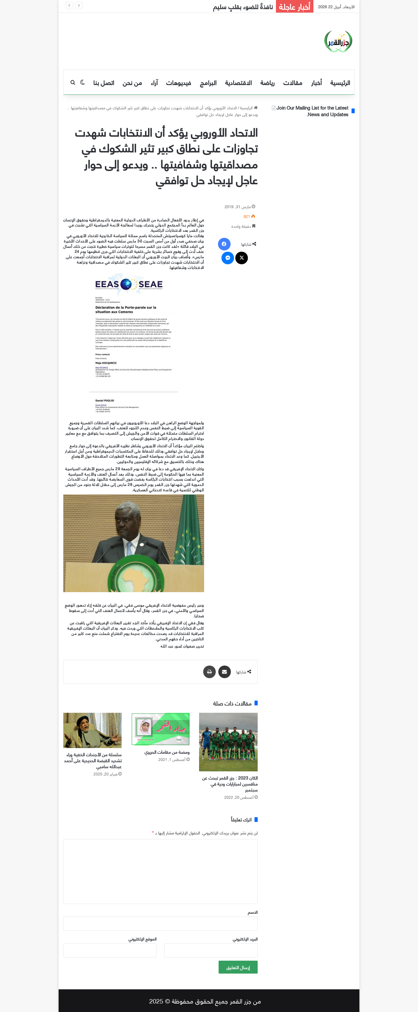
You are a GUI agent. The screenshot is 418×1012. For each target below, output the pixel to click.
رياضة (268, 82)
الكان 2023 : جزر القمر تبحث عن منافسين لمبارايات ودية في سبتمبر (230, 783)
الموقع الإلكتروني (143, 938)
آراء (154, 82)
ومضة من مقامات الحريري (167, 752)
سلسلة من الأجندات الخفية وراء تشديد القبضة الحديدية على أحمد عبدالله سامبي (93, 760)
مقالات (292, 82)
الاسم (253, 912)
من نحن (132, 82)
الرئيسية (340, 82)
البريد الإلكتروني (245, 938)
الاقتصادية (238, 82)
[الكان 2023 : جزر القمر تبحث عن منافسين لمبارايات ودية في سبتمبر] (228, 742)
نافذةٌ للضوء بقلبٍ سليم (243, 6)
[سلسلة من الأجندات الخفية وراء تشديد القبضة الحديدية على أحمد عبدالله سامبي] (92, 730)
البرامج (208, 82)
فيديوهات (178, 82)
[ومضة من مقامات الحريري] (160, 729)
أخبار (316, 82)
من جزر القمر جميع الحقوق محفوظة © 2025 (205, 1000)
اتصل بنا (103, 82)
